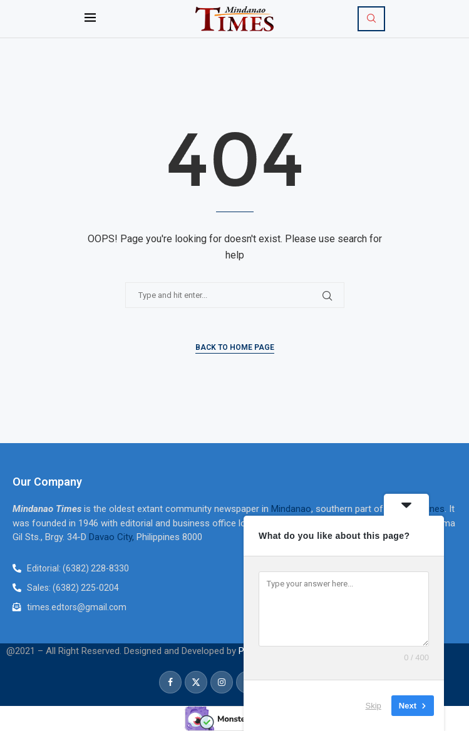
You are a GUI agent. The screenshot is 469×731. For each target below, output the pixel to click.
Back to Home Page (234, 347)
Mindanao (291, 508)
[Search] (371, 18)
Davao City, (113, 537)
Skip (373, 705)
